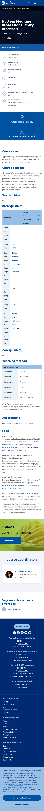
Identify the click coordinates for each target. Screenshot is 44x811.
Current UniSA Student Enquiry (22, 133)
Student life (7, 760)
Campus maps (8, 704)
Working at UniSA (9, 738)
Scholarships (8, 757)
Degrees (6, 746)
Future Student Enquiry (22, 119)
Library (5, 702)
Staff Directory (22, 687)
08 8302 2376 (22, 641)
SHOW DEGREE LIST (12, 609)
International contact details (22, 660)
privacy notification (16, 785)
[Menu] (41, 3)
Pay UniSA (6, 713)
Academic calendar (10, 710)
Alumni (5, 727)
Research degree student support (23, 676)
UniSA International (10, 752)
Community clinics (10, 729)
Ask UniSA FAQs (23, 644)
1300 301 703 (22, 668)
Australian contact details (22, 647)
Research (6, 749)
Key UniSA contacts (22, 684)
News (5, 721)
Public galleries (8, 732)
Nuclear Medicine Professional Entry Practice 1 (16, 320)
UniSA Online (8, 754)
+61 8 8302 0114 (22, 654)
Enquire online (22, 627)
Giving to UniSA (8, 735)
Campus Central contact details (23, 674)
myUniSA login (11, 540)
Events (5, 724)
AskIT (5, 707)
